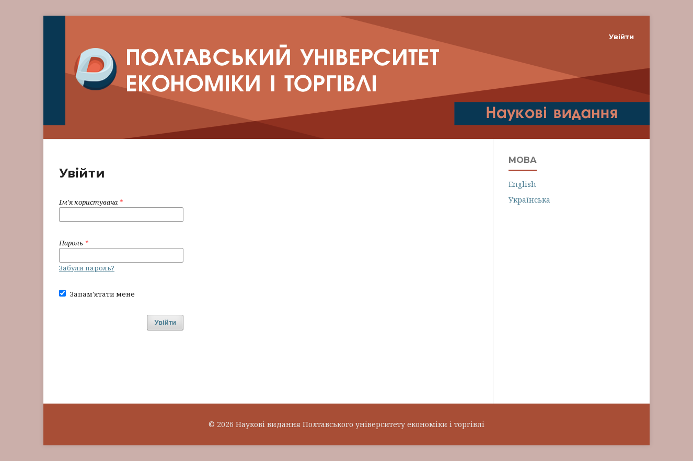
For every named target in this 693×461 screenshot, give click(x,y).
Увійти (621, 36)
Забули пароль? (86, 268)
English (522, 184)
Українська (529, 200)
